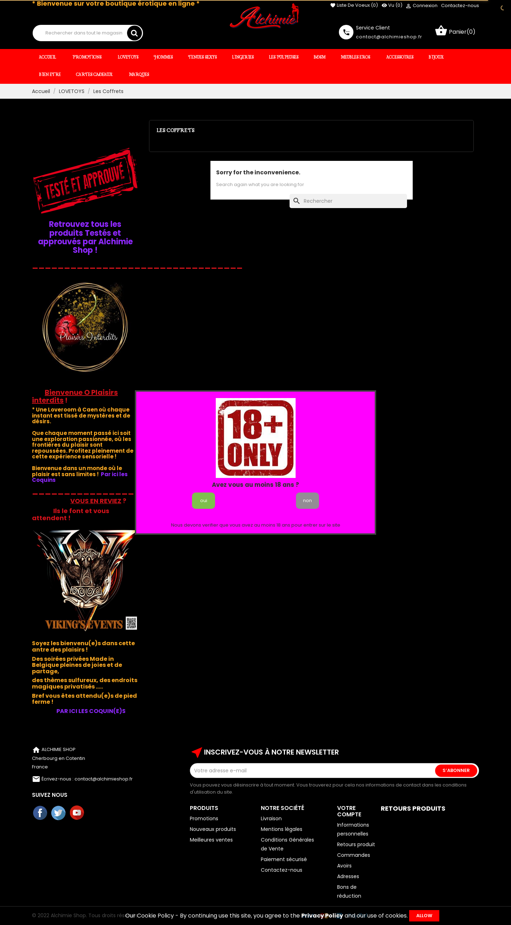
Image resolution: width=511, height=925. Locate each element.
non (307, 500)
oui (203, 500)
